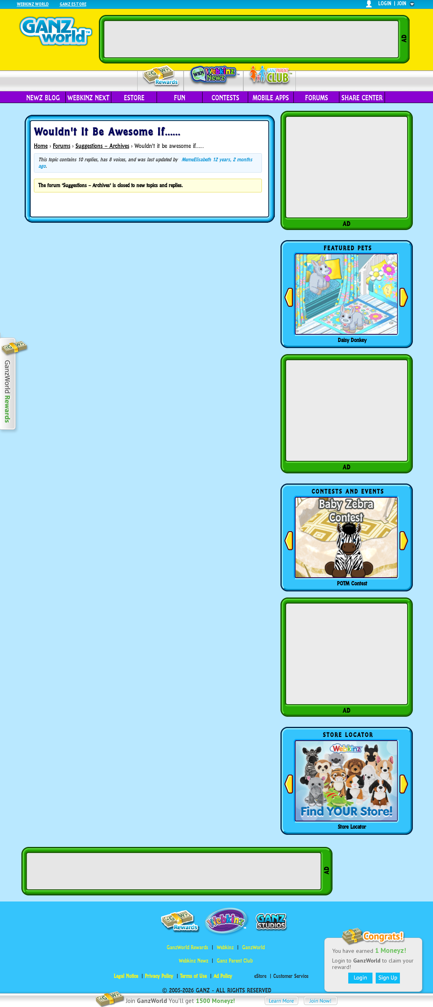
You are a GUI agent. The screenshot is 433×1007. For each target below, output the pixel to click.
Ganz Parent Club (235, 961)
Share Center (362, 98)
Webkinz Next (88, 98)
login (384, 3)
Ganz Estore (73, 4)
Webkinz (225, 947)
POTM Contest (352, 583)
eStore (134, 98)
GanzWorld (253, 947)
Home (41, 145)
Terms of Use (193, 976)
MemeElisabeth (196, 159)
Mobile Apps (271, 98)
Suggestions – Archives (102, 145)
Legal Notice (126, 976)
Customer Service (290, 976)
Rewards (161, 76)
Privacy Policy (159, 976)
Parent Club (269, 76)
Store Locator (352, 826)
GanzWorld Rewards (187, 947)
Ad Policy (222, 976)
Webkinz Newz (214, 76)
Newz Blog (43, 98)
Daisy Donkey (352, 340)
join (401, 3)
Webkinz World (33, 4)
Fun (179, 98)
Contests (225, 98)
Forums (316, 98)
